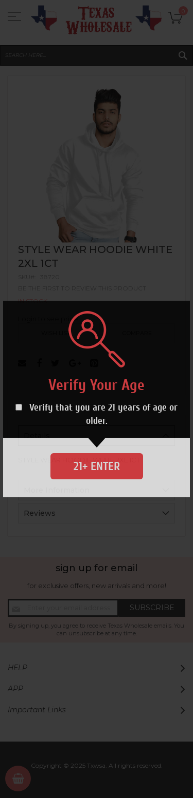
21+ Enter (97, 466)
